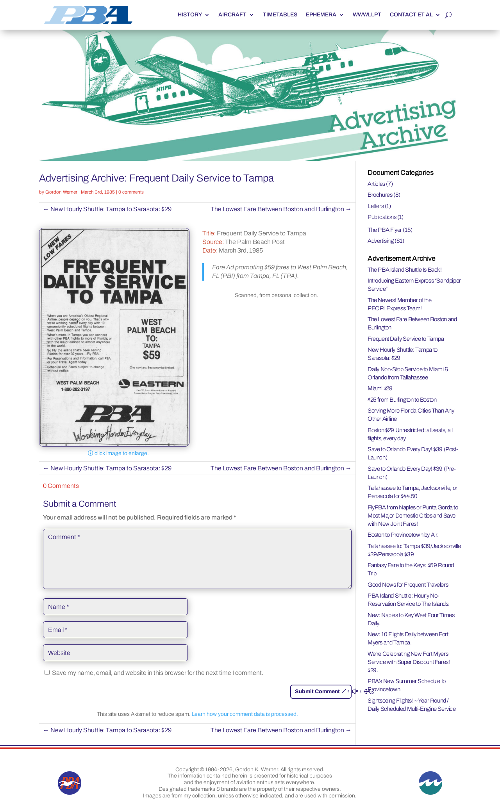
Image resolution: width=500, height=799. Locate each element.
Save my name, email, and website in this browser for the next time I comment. (157, 672)
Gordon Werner (61, 192)
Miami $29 (380, 388)
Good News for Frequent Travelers (408, 585)
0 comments (131, 192)
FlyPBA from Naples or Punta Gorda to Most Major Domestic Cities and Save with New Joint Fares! (413, 515)
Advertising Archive (81, 178)
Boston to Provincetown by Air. (403, 535)
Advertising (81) (386, 241)
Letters (376, 206)
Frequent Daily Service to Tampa (406, 339)
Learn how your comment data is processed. (245, 714)
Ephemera (321, 15)
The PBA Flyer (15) (390, 230)
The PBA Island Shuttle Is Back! (405, 270)
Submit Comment (317, 691)
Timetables (280, 15)
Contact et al (411, 15)
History (190, 15)
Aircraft (232, 15)
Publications (382, 217)
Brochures (380, 195)
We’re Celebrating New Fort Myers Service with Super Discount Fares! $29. (409, 662)
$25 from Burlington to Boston (402, 400)
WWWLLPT (367, 15)
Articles (376, 184)
